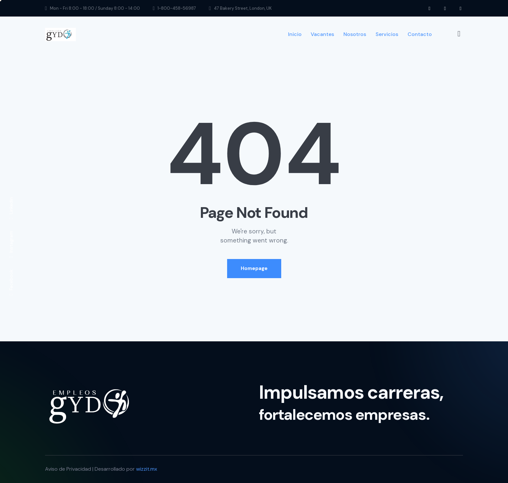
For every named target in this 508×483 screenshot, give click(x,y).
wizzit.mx (146, 468)
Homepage (254, 268)
